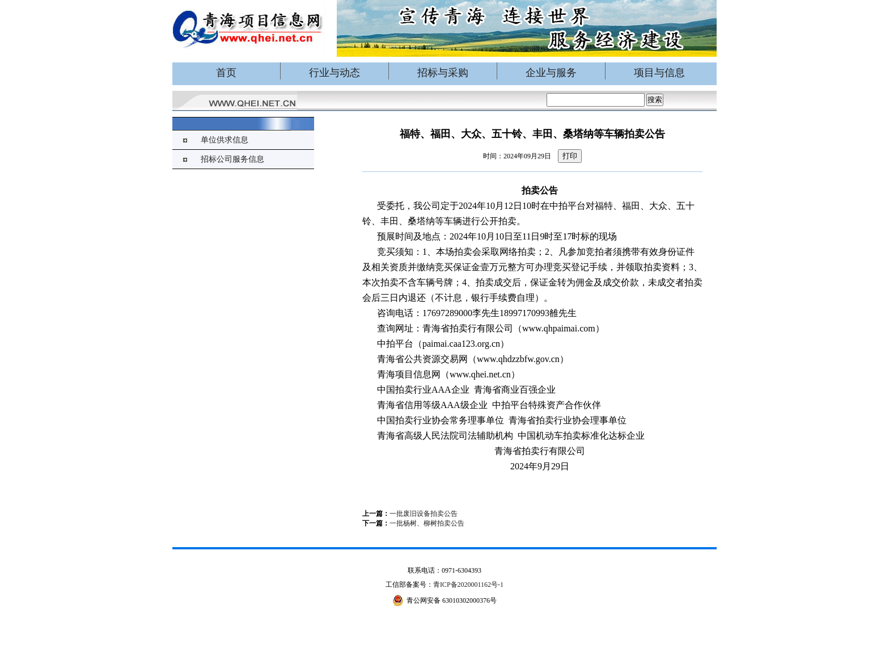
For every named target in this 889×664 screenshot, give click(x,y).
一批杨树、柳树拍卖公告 (427, 523)
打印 (569, 156)
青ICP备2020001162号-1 (468, 585)
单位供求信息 (224, 140)
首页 (226, 72)
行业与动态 (334, 72)
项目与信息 (659, 72)
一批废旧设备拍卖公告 (424, 514)
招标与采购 (442, 72)
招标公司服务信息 (232, 159)
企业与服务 (551, 72)
